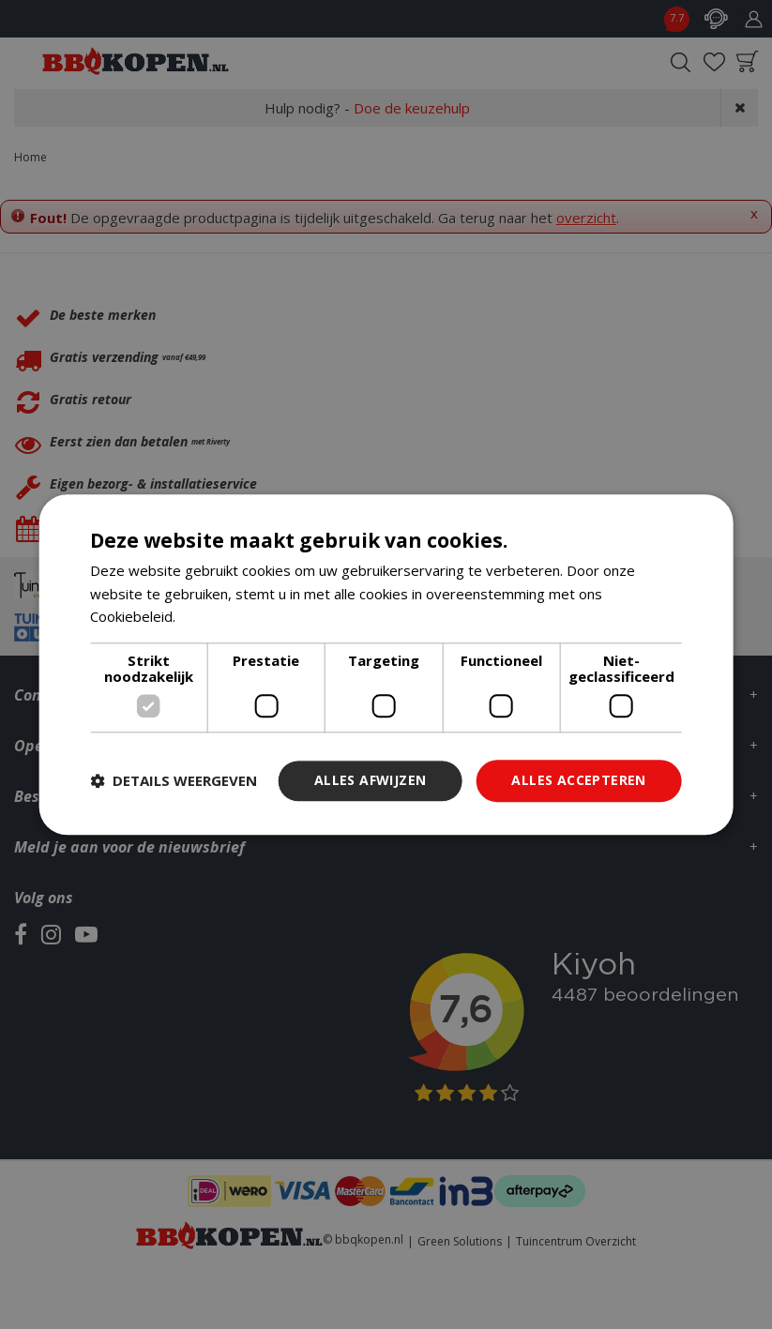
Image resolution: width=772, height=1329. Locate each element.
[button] (173, 781)
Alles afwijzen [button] (370, 780)
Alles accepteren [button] (578, 780)
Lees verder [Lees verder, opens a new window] (219, 617)
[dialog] (386, 664)
